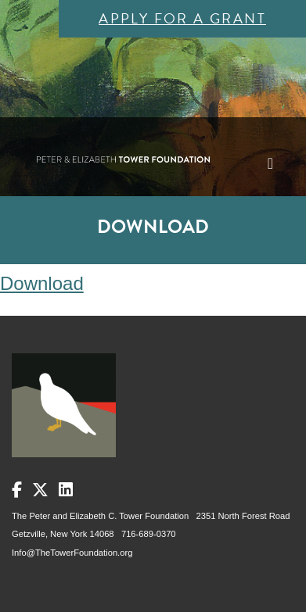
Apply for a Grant (182, 18)
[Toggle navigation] (270, 163)
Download (42, 283)
